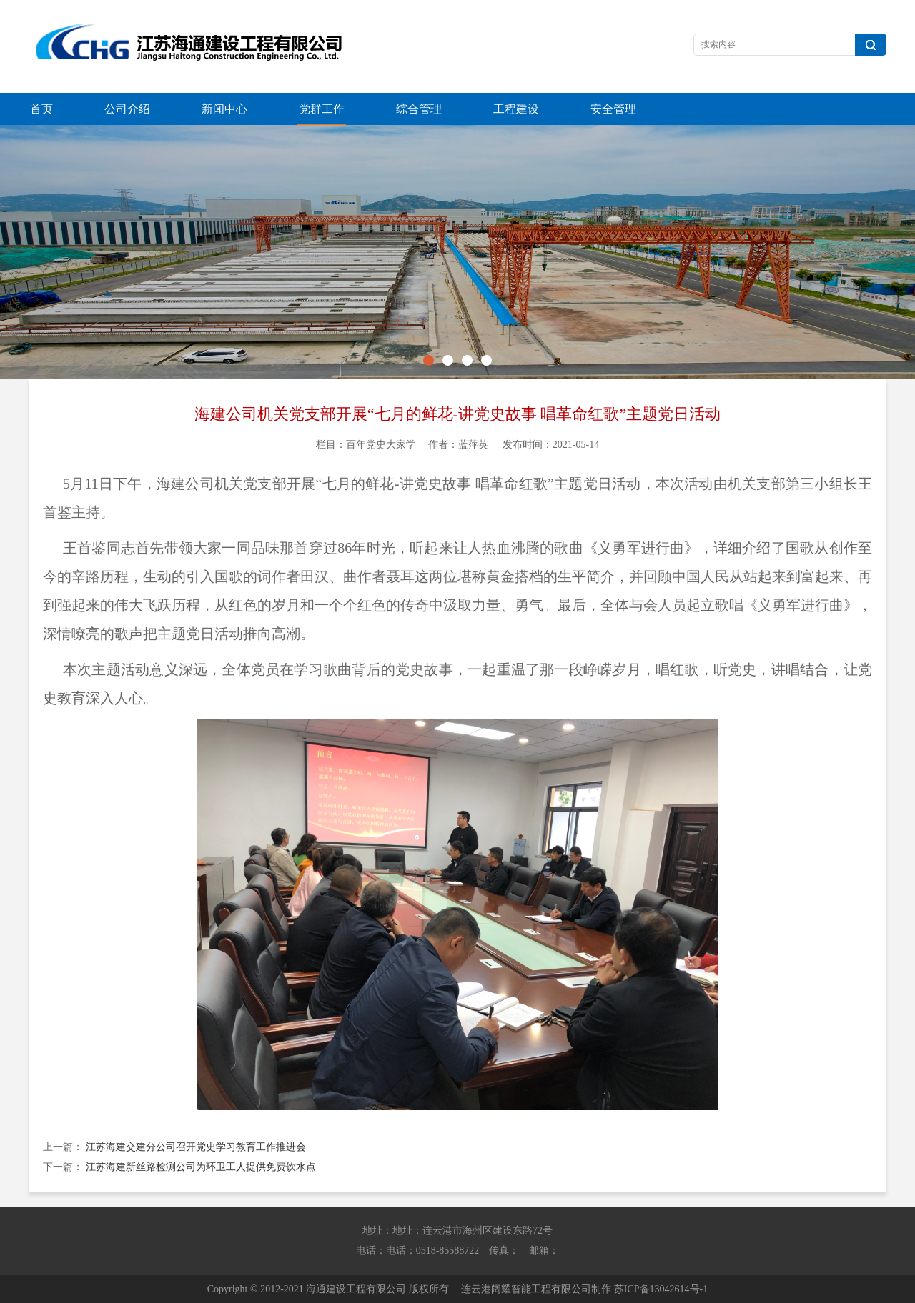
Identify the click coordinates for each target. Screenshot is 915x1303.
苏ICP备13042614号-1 (661, 1289)
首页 (41, 109)
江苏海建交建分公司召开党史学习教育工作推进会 (196, 1147)
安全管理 (613, 109)
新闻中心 (224, 109)
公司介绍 (127, 109)
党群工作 (322, 109)
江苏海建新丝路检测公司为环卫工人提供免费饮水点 (201, 1167)
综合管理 (419, 109)
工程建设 (516, 109)
